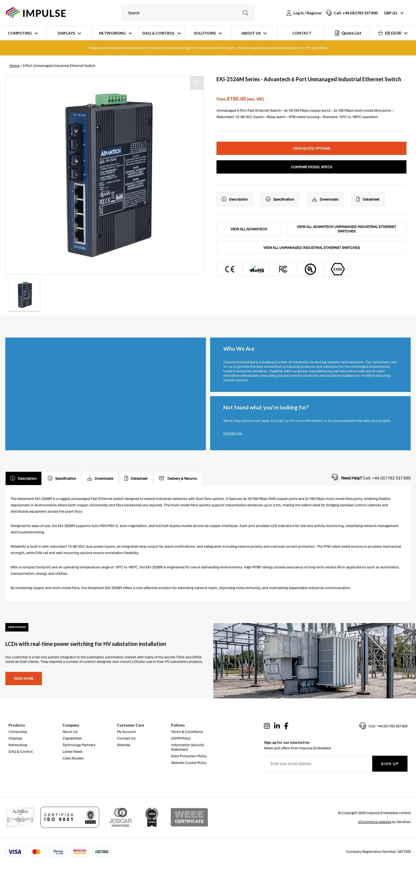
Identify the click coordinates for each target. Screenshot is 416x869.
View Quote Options (311, 148)
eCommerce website (374, 822)
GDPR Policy (181, 738)
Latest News (73, 751)
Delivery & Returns (178, 478)
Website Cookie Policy (188, 762)
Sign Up (390, 764)
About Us (251, 33)
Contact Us (232, 433)
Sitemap (123, 745)
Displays (66, 33)
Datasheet (367, 199)
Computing (20, 33)
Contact (301, 33)
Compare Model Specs (311, 167)
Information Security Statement (187, 747)
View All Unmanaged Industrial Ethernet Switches (311, 247)
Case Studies (73, 758)
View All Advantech (249, 229)
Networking (112, 33)
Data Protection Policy (189, 756)
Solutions (205, 33)
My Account (126, 731)
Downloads (325, 199)
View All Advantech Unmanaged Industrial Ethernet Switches (346, 229)
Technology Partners (79, 745)
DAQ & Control (158, 33)
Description (235, 199)
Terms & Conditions (187, 731)
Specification (280, 199)
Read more (23, 678)
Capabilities (72, 738)
